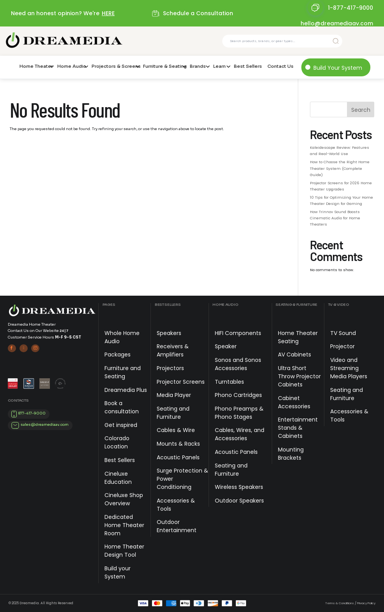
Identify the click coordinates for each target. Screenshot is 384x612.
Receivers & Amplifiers (173, 350)
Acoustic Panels (178, 457)
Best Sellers (248, 66)
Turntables (229, 382)
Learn (219, 66)
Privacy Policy (366, 603)
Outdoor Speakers (239, 500)
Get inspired (120, 425)
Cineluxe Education (118, 478)
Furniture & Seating (163, 66)
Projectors (170, 368)
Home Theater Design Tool (124, 551)
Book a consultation (121, 407)
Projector (342, 346)
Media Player (174, 395)
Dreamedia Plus (125, 390)
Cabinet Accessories (294, 402)
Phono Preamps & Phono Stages (239, 413)
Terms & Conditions (339, 603)
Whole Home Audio (122, 337)
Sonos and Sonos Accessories (238, 364)
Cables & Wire (176, 430)
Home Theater (35, 66)
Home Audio (71, 66)
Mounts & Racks (178, 444)
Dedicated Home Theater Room (124, 525)
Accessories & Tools (176, 505)
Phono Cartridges (238, 395)
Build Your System (337, 68)
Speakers (169, 333)
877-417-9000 (32, 413)
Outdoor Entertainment (176, 526)
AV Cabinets (294, 354)
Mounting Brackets (291, 454)
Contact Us (280, 66)
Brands (198, 66)
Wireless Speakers (239, 487)
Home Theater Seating (298, 337)
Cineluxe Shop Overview (123, 499)
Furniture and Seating (122, 372)
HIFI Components (238, 333)
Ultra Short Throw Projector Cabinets (299, 376)
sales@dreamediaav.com (45, 424)
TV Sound (343, 333)
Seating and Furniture (173, 413)
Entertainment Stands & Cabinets (298, 428)
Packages (117, 354)
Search (360, 110)
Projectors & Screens (114, 66)
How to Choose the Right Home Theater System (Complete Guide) (340, 168)
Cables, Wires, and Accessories (239, 434)
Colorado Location (116, 442)
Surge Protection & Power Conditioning (182, 479)
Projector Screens (181, 382)
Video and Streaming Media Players (348, 368)
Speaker (226, 346)
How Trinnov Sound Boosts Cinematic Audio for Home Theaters (335, 218)
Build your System (117, 572)
